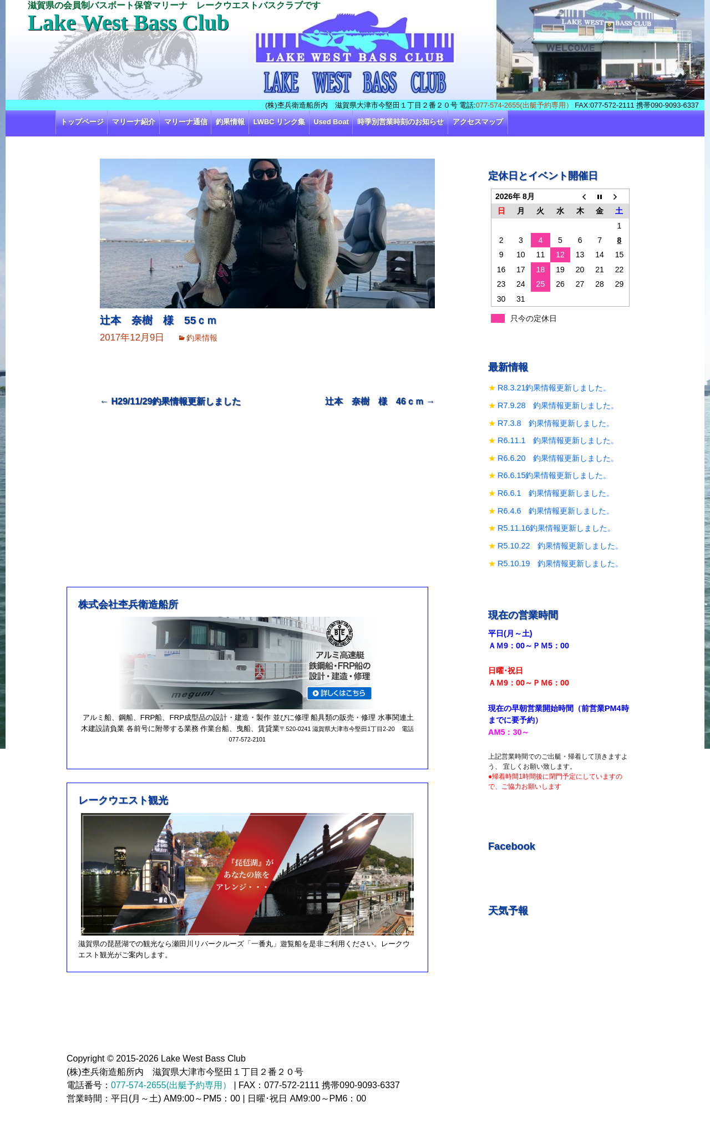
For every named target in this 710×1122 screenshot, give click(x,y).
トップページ (82, 122)
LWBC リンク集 (279, 122)
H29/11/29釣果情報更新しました (170, 401)
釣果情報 (230, 122)
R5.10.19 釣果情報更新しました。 (560, 563)
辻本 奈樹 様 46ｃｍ (380, 401)
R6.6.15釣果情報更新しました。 (554, 475)
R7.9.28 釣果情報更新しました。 (558, 405)
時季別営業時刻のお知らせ (400, 122)
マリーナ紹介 (133, 122)
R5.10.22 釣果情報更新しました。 (560, 545)
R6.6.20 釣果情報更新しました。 (558, 458)
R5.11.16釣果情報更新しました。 (556, 528)
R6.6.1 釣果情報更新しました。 (556, 493)
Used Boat (331, 122)
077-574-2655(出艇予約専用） (524, 105)
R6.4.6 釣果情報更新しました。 (556, 510)
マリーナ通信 (185, 122)
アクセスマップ (478, 122)
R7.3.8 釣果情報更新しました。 (556, 423)
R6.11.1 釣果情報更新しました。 (558, 440)
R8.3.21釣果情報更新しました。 (554, 387)
